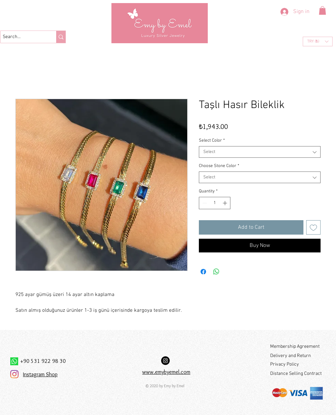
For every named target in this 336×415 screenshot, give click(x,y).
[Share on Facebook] (203, 272)
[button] (322, 10)
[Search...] (22, 37)
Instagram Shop (40, 374)
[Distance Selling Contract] (297, 373)
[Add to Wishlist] (313, 227)
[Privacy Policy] (296, 364)
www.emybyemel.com (166, 372)
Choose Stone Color (219, 166)
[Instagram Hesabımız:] (165, 360)
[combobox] (260, 152)
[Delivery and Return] (296, 356)
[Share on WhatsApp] (216, 272)
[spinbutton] (214, 203)
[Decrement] (204, 203)
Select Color (212, 140)
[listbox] (318, 41)
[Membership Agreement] (296, 346)
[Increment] (225, 203)
